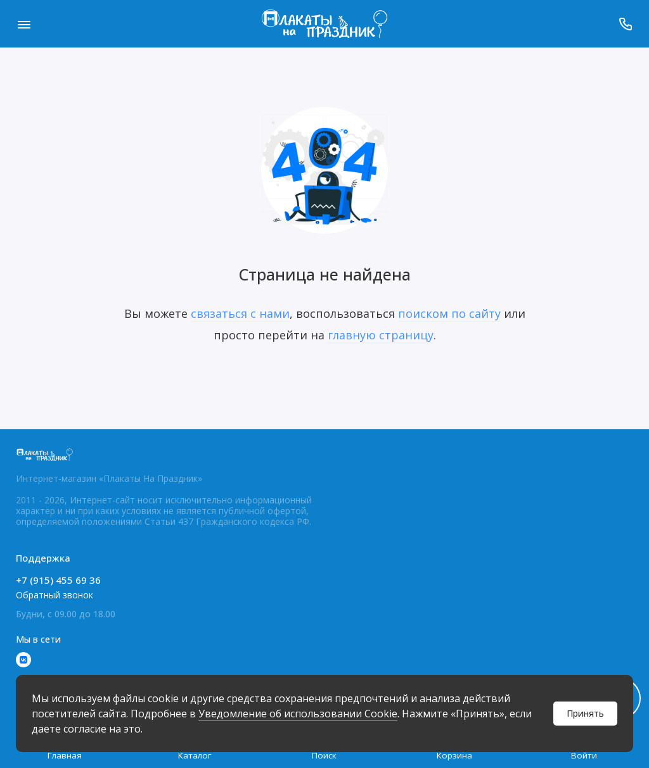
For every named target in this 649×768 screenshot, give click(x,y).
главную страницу (381, 335)
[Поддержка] (625, 23)
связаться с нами (240, 313)
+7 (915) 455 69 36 (58, 580)
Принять (585, 713)
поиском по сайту (449, 313)
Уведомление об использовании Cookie (297, 714)
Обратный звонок (54, 595)
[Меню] (24, 23)
